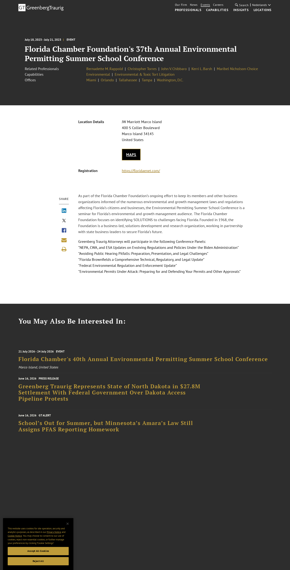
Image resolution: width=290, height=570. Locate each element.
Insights (241, 10)
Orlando (107, 80)
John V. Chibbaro (174, 68)
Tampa (147, 80)
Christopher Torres (142, 68)
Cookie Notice (15, 539)
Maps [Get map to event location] (131, 154)
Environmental (98, 74)
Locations (263, 10)
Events (205, 4)
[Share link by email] (64, 240)
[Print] (64, 249)
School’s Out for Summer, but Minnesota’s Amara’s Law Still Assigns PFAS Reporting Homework (105, 429)
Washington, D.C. (170, 80)
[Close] (67, 527)
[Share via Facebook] (64, 231)
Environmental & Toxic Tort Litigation (145, 74)
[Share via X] (64, 221)
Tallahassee (128, 80)
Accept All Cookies (38, 554)
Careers (218, 4)
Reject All (38, 564)
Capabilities (217, 10)
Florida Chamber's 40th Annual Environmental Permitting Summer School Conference (143, 362)
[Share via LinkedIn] (64, 211)
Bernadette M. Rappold (104, 68)
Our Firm (181, 4)
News (194, 4)
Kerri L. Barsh (201, 68)
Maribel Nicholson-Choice (237, 68)
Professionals (188, 10)
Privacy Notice (54, 535)
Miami (91, 80)
